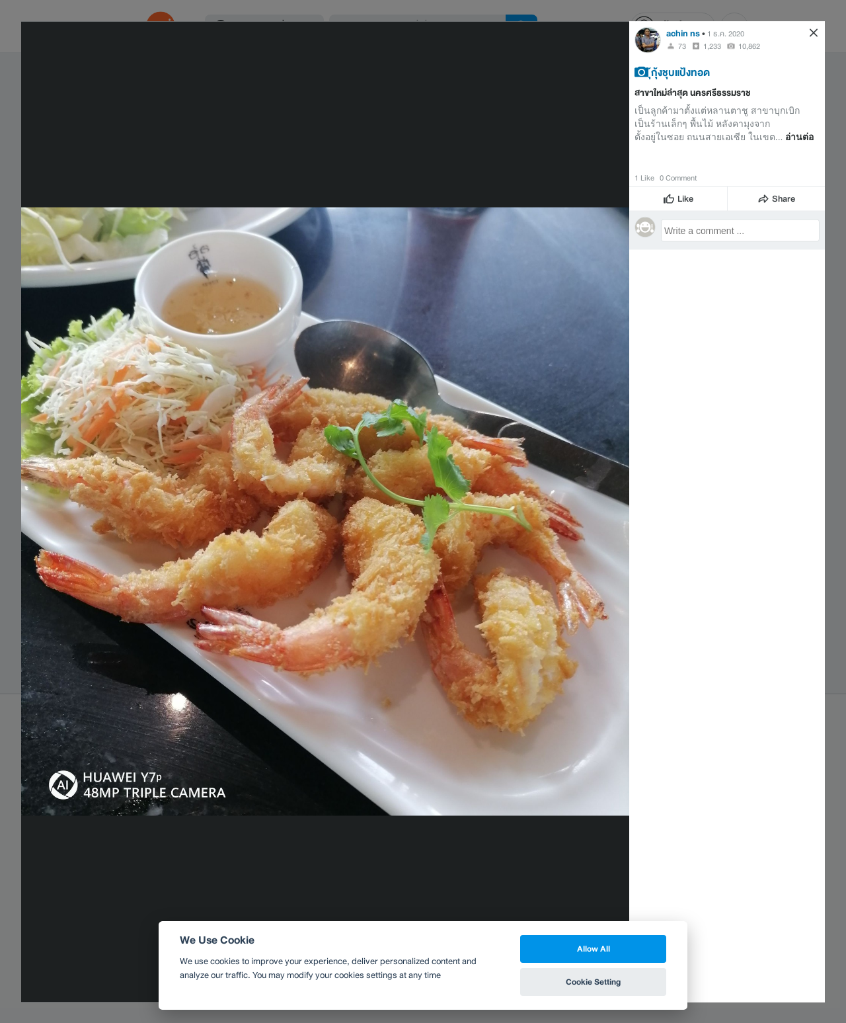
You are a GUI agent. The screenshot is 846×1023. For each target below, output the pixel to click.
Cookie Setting (593, 981)
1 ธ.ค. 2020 (725, 33)
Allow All (593, 948)
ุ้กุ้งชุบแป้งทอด (680, 71)
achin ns (683, 33)
